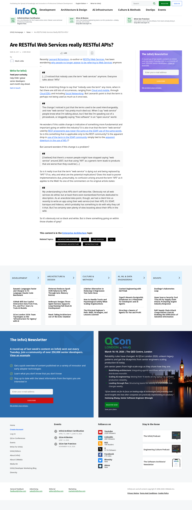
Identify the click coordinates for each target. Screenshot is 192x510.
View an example (20, 362)
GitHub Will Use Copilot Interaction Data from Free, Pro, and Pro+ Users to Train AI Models (25, 310)
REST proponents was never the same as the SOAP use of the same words (84, 133)
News (29, 34)
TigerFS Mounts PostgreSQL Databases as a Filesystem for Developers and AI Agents (131, 306)
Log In (13, 441)
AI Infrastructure (99, 11)
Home (12, 433)
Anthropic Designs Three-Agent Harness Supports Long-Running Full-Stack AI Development (60, 310)
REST (85, 242)
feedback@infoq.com (18, 500)
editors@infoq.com (56, 500)
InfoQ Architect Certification (71, 439)
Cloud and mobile (100, 92)
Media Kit (14, 471)
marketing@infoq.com (77, 500)
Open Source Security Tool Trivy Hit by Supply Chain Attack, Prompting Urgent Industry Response (166, 306)
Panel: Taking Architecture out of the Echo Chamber (59, 321)
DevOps (147, 11)
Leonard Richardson (59, 61)
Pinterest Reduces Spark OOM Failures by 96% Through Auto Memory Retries (59, 298)
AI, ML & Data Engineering (125, 284)
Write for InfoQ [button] (96, 3)
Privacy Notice (133, 502)
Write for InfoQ (16, 454)
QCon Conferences (17, 446)
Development (44, 11)
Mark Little (19, 63)
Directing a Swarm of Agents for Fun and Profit (130, 317)
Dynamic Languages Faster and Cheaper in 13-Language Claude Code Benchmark (24, 298)
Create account (16, 437)
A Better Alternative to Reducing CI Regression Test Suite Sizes (94, 297)
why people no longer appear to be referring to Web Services (81, 64)
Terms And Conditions (148, 502)
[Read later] (55, 55)
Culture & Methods (126, 11)
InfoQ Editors (15, 459)
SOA (111, 242)
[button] (161, 83)
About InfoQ (15, 463)
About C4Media (16, 467)
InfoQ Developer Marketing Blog (23, 476)
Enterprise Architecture (74, 235)
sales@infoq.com (36, 500)
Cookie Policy (163, 502)
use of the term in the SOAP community (67, 139)
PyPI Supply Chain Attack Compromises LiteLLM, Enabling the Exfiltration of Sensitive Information (166, 319)
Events (159, 11)
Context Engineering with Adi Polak (130, 296)
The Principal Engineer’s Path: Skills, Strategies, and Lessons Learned (95, 318)
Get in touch (15, 90)
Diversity (13, 480)
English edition (81, 3)
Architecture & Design (71, 11)
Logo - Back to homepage (21, 9)
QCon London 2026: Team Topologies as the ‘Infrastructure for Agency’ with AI (25, 323)
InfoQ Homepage (16, 34)
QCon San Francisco (67, 452)
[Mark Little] (12, 63)
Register (164, 3)
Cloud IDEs (45, 95)
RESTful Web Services (93, 61)
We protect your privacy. (152, 90)
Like (47, 55)
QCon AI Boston (66, 445)
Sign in (177, 3)
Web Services (98, 242)
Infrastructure (92, 246)
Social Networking (74, 95)
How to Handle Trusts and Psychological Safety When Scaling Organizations (95, 307)
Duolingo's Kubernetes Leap (164, 296)
